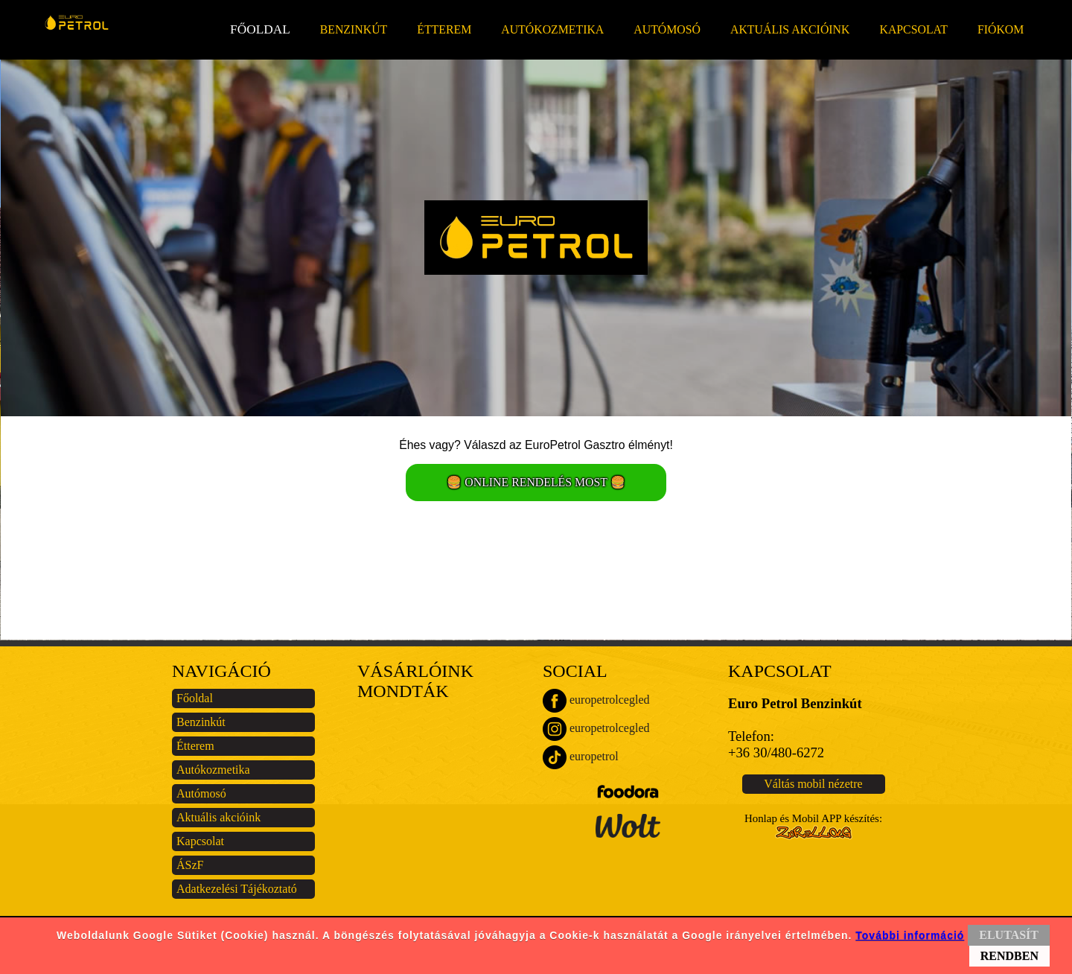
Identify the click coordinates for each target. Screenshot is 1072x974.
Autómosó (667, 29)
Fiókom (1000, 29)
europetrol (581, 757)
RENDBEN (1009, 955)
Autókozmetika (552, 29)
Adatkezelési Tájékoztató (236, 888)
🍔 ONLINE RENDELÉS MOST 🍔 (536, 482)
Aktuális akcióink (789, 29)
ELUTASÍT (1008, 935)
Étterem (444, 29)
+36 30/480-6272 (776, 752)
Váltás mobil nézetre (813, 783)
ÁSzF (189, 865)
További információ (909, 935)
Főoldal (260, 29)
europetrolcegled (596, 701)
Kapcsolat (913, 29)
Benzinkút (354, 29)
